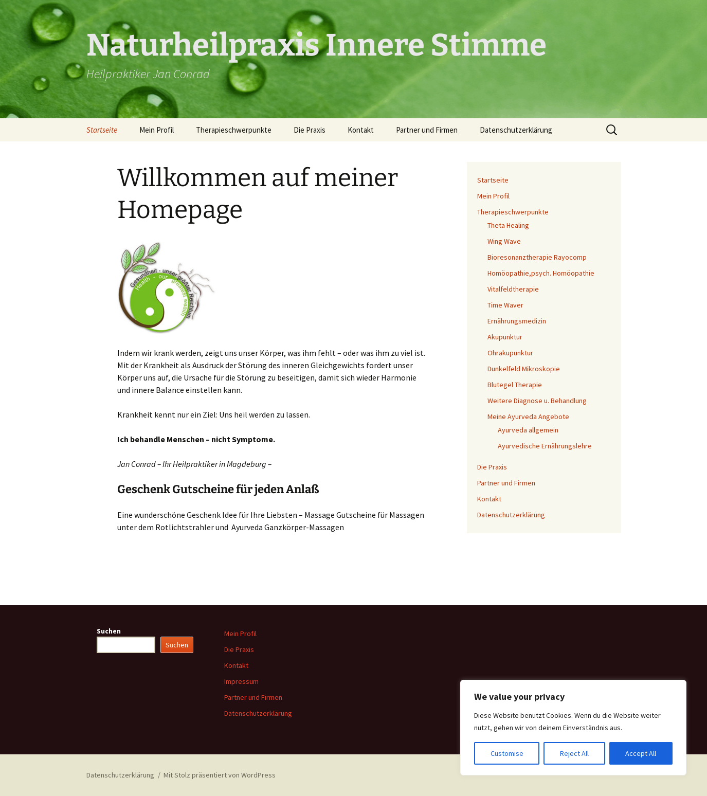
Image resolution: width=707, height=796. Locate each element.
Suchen (109, 631)
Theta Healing (508, 225)
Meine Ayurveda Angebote (528, 416)
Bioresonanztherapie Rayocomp (537, 257)
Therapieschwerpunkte (233, 130)
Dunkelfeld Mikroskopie (523, 368)
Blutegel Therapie (514, 384)
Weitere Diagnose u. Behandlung (537, 400)
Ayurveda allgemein (528, 430)
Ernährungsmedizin (516, 320)
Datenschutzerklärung (516, 130)
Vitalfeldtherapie (513, 289)
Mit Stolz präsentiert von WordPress (220, 775)
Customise (507, 753)
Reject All (574, 753)
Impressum (241, 681)
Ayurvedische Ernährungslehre (545, 445)
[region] (573, 727)
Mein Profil (156, 130)
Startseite (101, 130)
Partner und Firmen (427, 130)
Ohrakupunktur (510, 352)
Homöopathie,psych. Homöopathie (540, 273)
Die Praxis (309, 130)
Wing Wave (504, 241)
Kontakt (361, 130)
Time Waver (505, 305)
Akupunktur (504, 336)
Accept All (640, 753)
